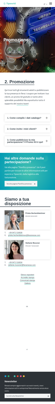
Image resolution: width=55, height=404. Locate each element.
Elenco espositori (27, 275)
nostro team (22, 103)
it (45, 4)
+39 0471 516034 (15, 262)
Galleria (27, 283)
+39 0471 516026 (15, 233)
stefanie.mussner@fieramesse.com (22, 265)
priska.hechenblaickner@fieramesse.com (24, 235)
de (27, 306)
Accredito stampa (27, 278)
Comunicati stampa (27, 280)
